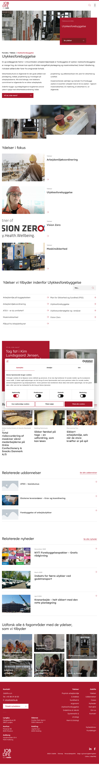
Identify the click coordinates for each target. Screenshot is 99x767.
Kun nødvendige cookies (20, 404)
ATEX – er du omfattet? (13, 312)
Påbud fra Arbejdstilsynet (14, 326)
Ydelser (12, 53)
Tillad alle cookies (78, 404)
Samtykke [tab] (19, 367)
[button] (95, 5)
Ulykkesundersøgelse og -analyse (66, 312)
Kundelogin (91, 733)
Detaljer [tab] (49, 367)
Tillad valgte (49, 404)
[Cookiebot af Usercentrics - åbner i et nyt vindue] (84, 361)
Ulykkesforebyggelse (60, 305)
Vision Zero (55, 319)
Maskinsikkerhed (11, 319)
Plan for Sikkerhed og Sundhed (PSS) (67, 298)
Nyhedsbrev (91, 730)
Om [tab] (79, 367)
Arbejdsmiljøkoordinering (14, 305)
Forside (5, 53)
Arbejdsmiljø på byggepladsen (17, 298)
